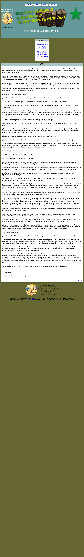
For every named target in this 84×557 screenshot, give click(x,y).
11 (40, 53)
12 (42, 53)
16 (40, 55)
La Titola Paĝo (42, 48)
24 (45, 56)
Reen (45, 5)
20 (37, 56)
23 (43, 56)
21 (39, 56)
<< (75, 280)
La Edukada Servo (42, 45)
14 (46, 53)
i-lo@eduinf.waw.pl (29, 299)
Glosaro (42, 58)
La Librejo (42, 46)
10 (38, 53)
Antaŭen (53, 5)
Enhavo (37, 5)
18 (44, 55)
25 (47, 56)
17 (42, 55)
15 (38, 55)
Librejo (29, 5)
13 (44, 53)
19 (46, 55)
